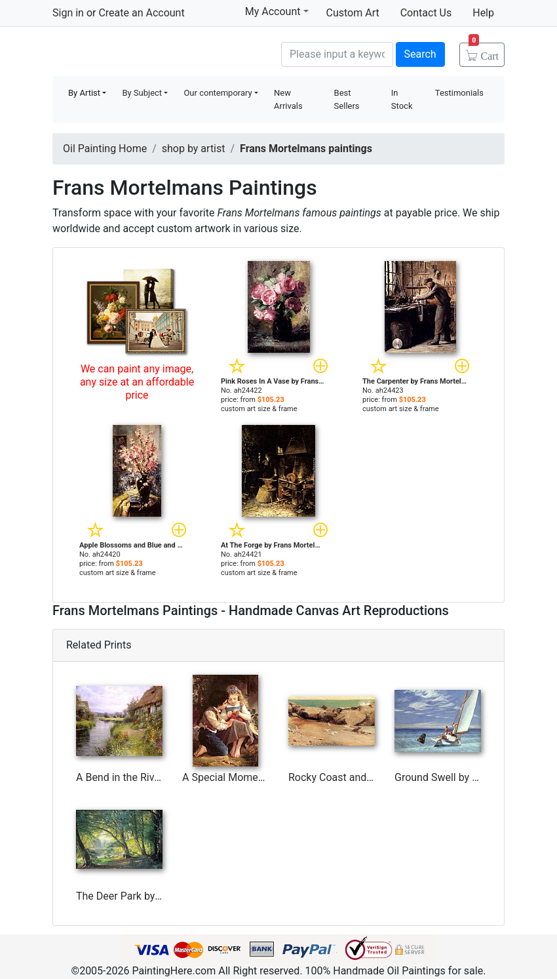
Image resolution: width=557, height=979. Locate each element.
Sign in (68, 13)
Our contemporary (217, 93)
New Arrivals (288, 99)
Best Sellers (347, 99)
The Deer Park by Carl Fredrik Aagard (161, 896)
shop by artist (193, 148)
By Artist (84, 93)
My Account (277, 11)
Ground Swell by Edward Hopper (469, 777)
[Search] (337, 54)
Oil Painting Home (105, 148)
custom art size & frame (259, 409)
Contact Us (426, 13)
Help (483, 13)
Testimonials (459, 93)
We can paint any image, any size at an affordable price (137, 382)
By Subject (142, 93)
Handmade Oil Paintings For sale (150, 52)
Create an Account (141, 13)
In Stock (402, 99)
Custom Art (352, 13)
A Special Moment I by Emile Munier (265, 777)
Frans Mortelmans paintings (306, 148)
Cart (484, 52)
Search (420, 54)
